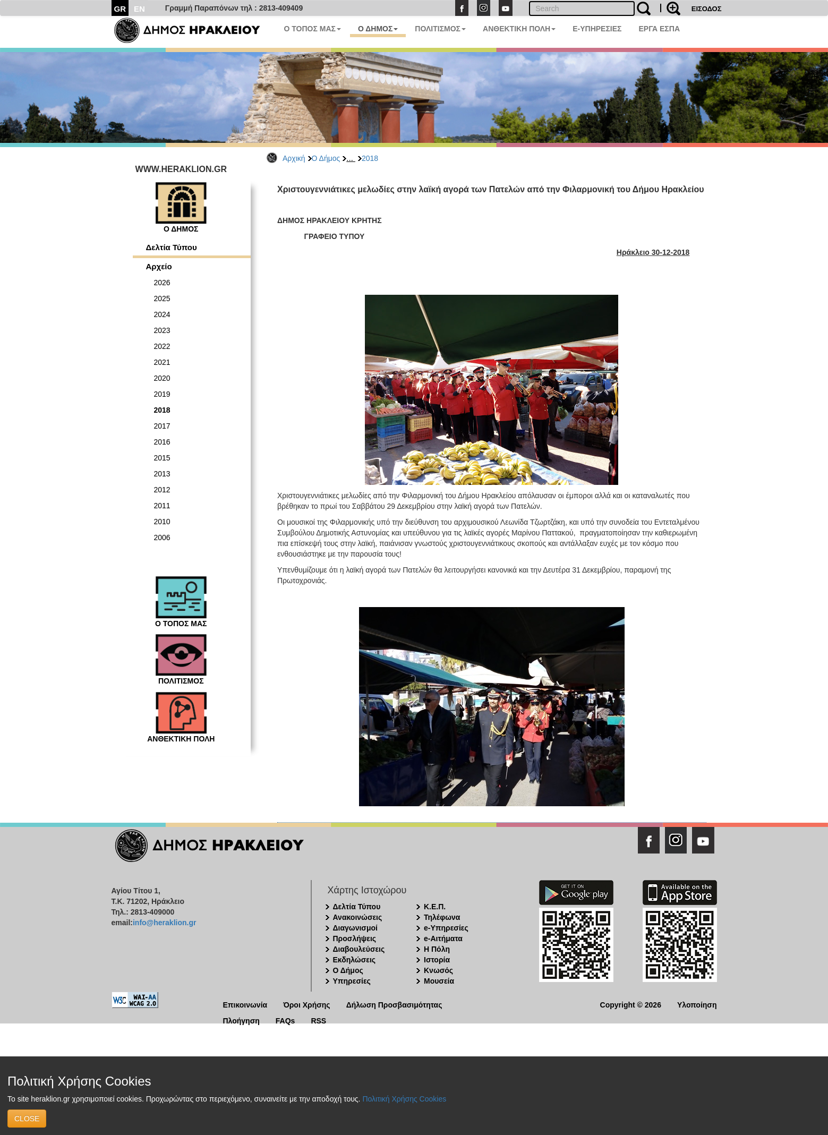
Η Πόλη (437, 949)
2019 (162, 394)
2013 (162, 474)
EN (139, 8)
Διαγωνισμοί (355, 928)
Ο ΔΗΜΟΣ (378, 28)
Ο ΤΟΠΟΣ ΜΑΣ (312, 28)
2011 (162, 505)
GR (120, 8)
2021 (162, 362)
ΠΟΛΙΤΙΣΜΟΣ (440, 28)
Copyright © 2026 (630, 1004)
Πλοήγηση (241, 1020)
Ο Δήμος (326, 158)
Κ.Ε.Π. (435, 906)
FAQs (285, 1020)
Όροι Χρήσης (306, 1004)
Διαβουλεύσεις (359, 949)
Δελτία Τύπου (171, 247)
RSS (318, 1020)
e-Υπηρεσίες (446, 928)
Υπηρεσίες (352, 981)
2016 (162, 442)
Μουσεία (439, 981)
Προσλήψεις (355, 938)
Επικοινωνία (245, 1004)
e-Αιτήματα (443, 938)
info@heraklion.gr (164, 922)
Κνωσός (438, 970)
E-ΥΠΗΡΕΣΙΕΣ (597, 28)
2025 (162, 298)
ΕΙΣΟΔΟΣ (707, 9)
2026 (162, 282)
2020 (162, 378)
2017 (162, 426)
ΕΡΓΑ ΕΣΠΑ (659, 28)
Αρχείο (159, 266)
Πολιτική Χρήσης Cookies (404, 1099)
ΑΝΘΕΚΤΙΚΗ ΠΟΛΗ (519, 28)
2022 (162, 346)
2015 (162, 458)
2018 (370, 158)
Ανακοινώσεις (357, 917)
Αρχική (294, 158)
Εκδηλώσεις (354, 959)
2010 (162, 521)
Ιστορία (437, 959)
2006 (162, 537)
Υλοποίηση (697, 1004)
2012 (162, 489)
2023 (162, 330)
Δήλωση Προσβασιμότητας (394, 1004)
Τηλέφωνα (442, 917)
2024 (162, 314)
